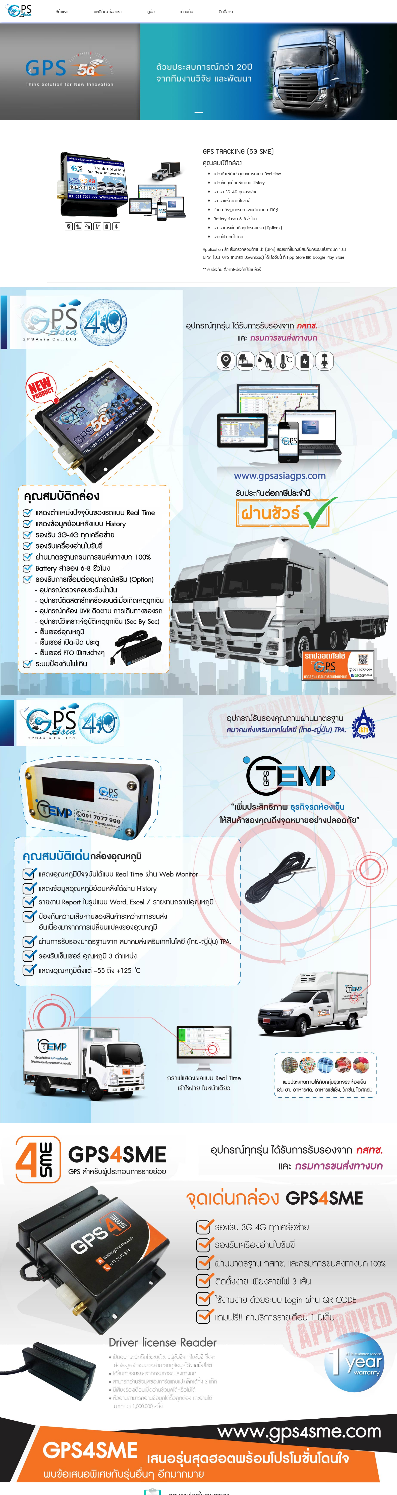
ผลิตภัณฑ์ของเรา (108, 11)
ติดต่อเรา (226, 11)
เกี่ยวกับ (186, 11)
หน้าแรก (62, 11)
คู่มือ (151, 11)
